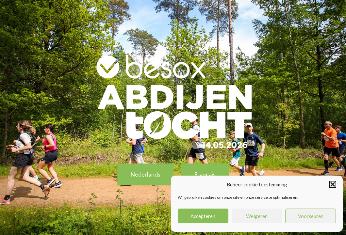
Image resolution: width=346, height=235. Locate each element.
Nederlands (145, 174)
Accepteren (202, 216)
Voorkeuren (310, 216)
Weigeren (257, 216)
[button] (332, 184)
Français (205, 174)
